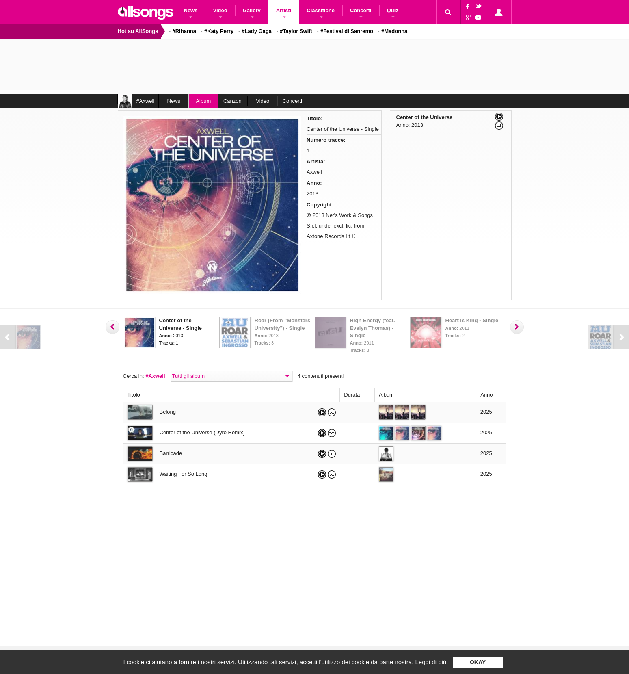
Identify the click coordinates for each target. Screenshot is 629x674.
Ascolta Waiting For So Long (322, 474)
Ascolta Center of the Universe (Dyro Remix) (322, 433)
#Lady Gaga (257, 31)
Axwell (314, 172)
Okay (478, 662)
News (174, 101)
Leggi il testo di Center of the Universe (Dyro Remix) (332, 433)
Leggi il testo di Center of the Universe (499, 125)
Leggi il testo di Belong (332, 412)
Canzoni (233, 101)
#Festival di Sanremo (346, 31)
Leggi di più (430, 662)
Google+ (467, 18)
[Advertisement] (315, 67)
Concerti (292, 101)
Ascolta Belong (322, 412)
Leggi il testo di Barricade (332, 454)
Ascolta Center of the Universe (499, 117)
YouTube (479, 18)
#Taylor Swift (296, 31)
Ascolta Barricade (322, 454)
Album (203, 101)
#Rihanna (185, 31)
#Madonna (394, 31)
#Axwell (155, 376)
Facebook (467, 6)
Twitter (479, 6)
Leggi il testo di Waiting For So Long (332, 474)
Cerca (448, 12)
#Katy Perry (218, 31)
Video (262, 101)
